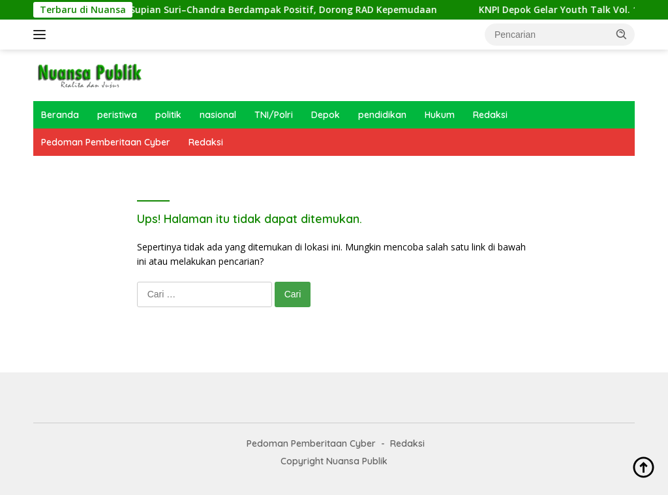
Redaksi (490, 115)
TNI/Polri (273, 115)
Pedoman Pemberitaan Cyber (105, 142)
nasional (218, 115)
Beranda (60, 115)
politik (168, 115)
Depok (325, 115)
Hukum (440, 115)
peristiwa (117, 115)
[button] (622, 33)
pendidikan (382, 115)
